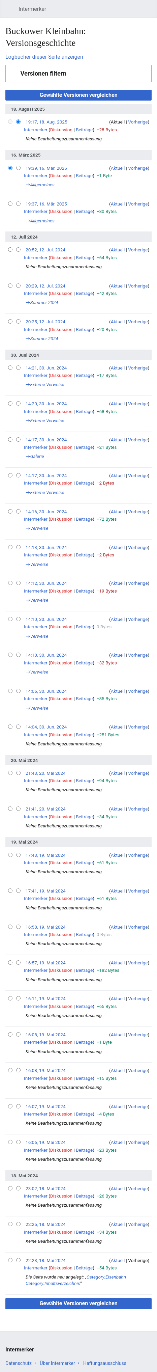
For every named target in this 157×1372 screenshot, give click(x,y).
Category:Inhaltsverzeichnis (53, 1283)
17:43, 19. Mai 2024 (46, 855)
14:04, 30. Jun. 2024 (46, 727)
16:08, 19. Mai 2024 (46, 1034)
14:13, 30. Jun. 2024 (46, 547)
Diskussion (61, 129)
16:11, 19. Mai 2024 (46, 998)
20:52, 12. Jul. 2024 (45, 249)
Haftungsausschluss (104, 1363)
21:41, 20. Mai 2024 (46, 809)
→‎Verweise (37, 528)
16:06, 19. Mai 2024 (46, 1142)
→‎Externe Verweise (45, 384)
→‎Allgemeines (40, 184)
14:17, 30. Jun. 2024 (46, 439)
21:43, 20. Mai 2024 (46, 773)
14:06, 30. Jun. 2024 (46, 691)
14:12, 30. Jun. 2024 (46, 583)
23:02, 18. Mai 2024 (46, 1188)
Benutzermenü (150, 12)
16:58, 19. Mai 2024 (46, 927)
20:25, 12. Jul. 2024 (45, 321)
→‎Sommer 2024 (42, 302)
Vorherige (138, 122)
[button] (78, 73)
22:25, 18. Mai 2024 (46, 1224)
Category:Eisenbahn (106, 1277)
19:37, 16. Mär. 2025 (46, 204)
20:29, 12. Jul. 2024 (45, 286)
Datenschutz (18, 1363)
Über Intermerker (57, 1363)
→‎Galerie (35, 456)
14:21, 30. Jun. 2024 (46, 368)
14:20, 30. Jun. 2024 (46, 403)
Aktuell (118, 168)
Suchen (134, 12)
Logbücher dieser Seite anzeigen (44, 57)
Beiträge (84, 129)
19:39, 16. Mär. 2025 (46, 168)
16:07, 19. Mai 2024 (46, 1106)
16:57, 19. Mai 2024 (46, 962)
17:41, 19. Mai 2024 (46, 891)
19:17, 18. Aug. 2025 (46, 122)
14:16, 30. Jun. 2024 (46, 511)
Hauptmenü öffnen (11, 12)
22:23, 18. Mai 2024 (46, 1260)
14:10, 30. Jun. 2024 (46, 619)
